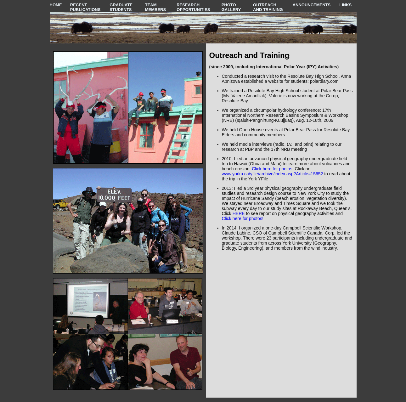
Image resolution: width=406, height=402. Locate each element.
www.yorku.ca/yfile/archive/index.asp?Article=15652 (272, 173)
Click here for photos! (272, 168)
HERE (239, 213)
